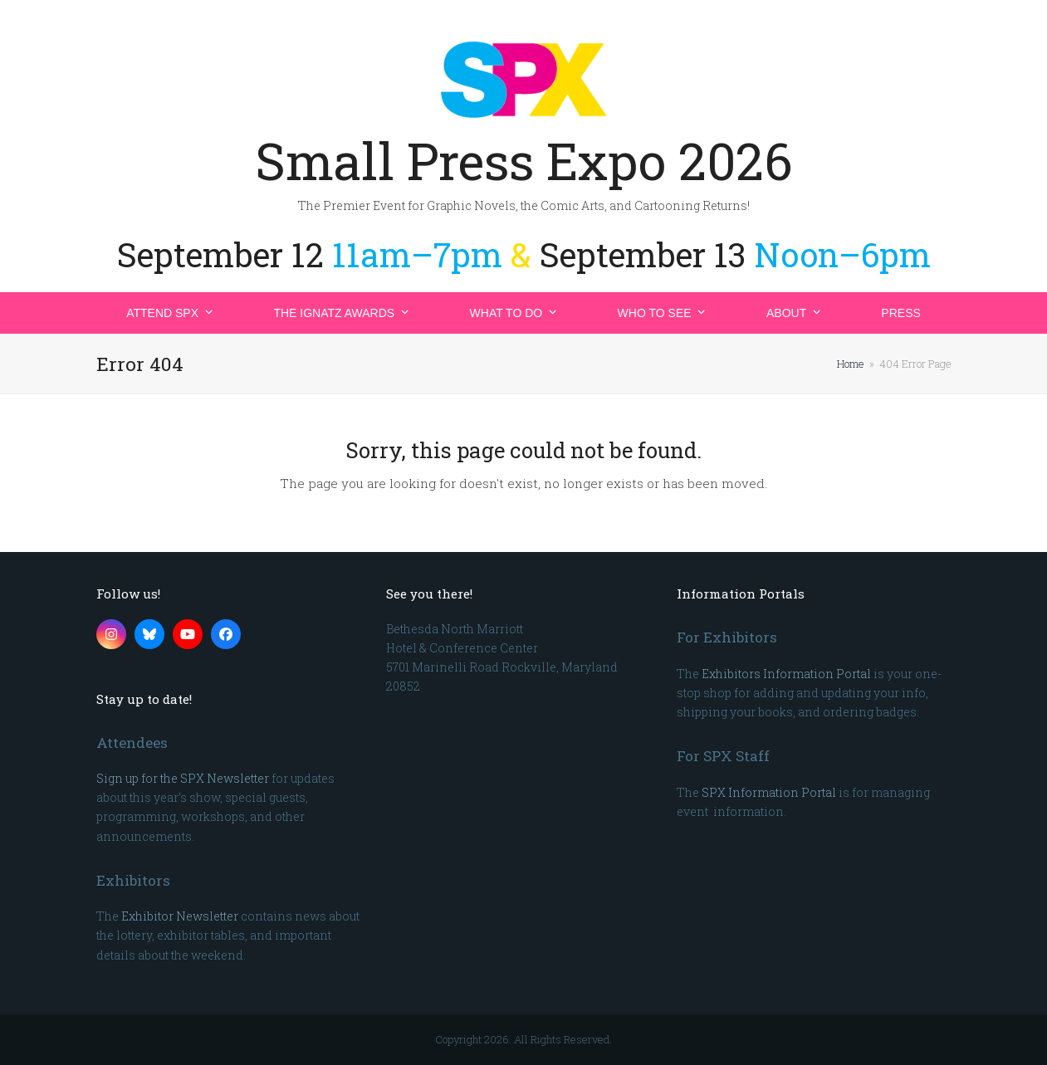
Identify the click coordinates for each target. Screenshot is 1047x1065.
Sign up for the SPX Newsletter (182, 778)
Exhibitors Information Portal (786, 674)
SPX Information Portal (769, 792)
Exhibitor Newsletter (179, 916)
